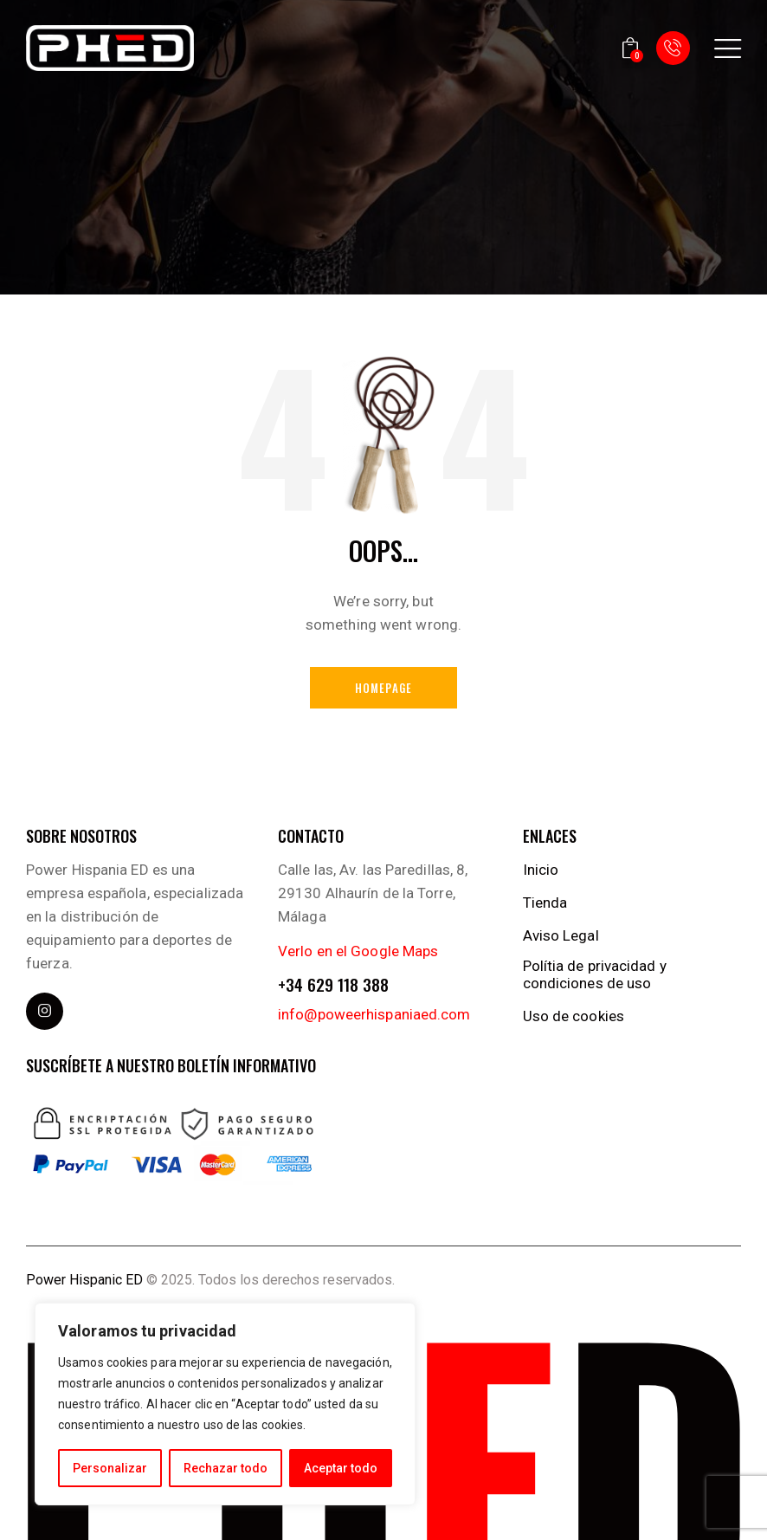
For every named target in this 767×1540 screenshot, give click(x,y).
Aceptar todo (340, 1468)
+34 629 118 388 (333, 984)
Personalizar (110, 1468)
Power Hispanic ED (84, 1279)
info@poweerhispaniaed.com (374, 1014)
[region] (225, 1404)
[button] (727, 48)
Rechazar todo (225, 1468)
